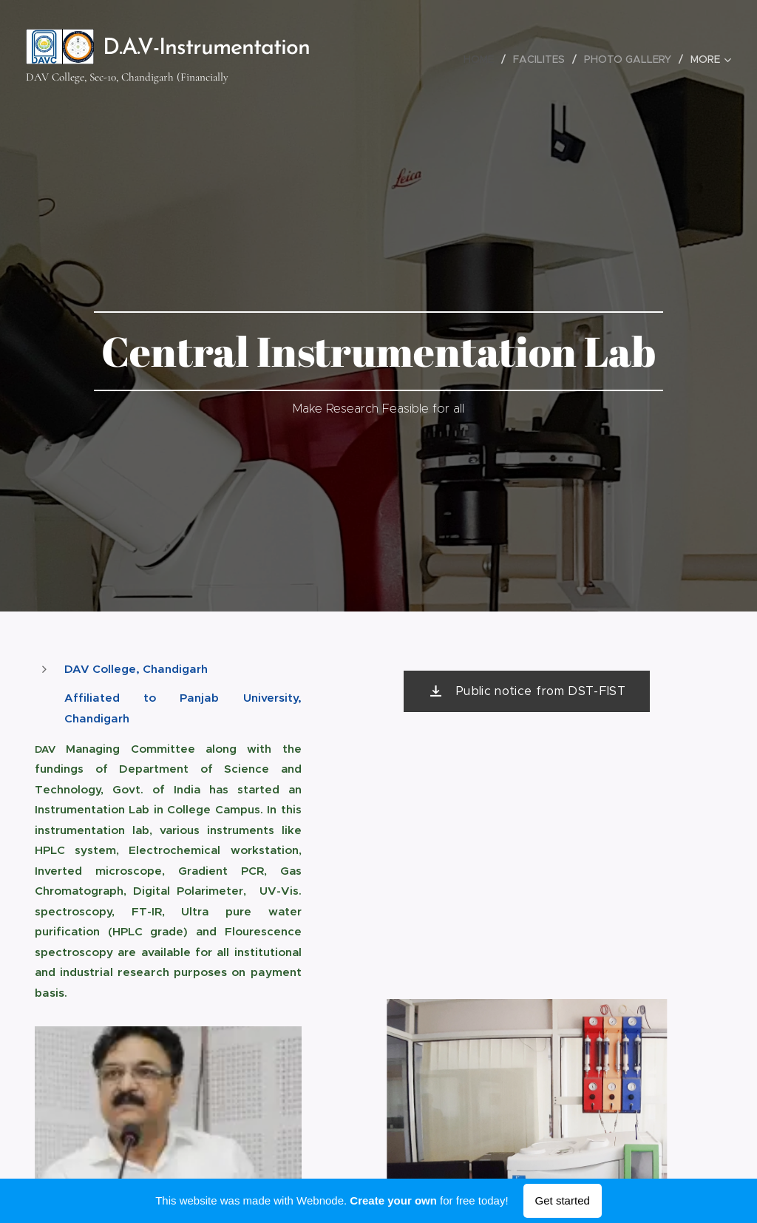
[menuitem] (483, 59)
